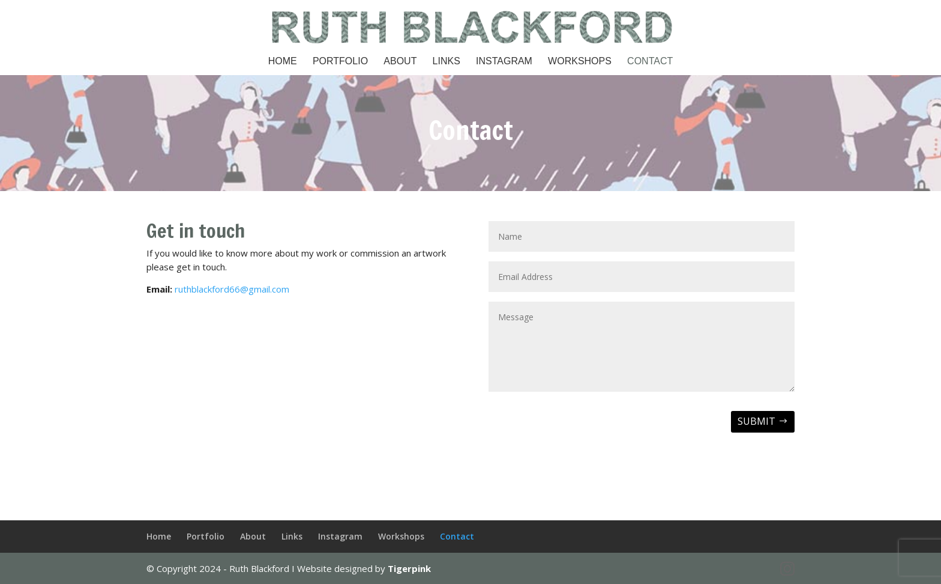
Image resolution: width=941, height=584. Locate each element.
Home (282, 61)
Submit (756, 421)
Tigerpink (409, 568)
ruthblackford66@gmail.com (232, 289)
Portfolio (340, 61)
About (399, 61)
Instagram (504, 61)
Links (446, 61)
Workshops (580, 61)
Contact (650, 61)
